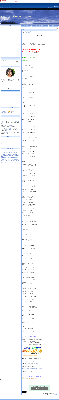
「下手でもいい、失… (4, 110)
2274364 (56, 6)
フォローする (10, 88)
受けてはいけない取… (4, 113)
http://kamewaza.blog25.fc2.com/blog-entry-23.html (32, 368)
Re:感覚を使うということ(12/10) (9, 132)
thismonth (10, 103)
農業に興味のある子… (4, 111)
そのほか (3, 1)
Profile (10, 66)
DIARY (4, 7)
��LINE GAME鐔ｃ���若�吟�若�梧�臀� (9, 154)
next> (14, 103)
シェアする (29, 391)
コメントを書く (54, 394)
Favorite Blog (10, 107)
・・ (2, 145)
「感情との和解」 (25, 29)
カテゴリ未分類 (27, 32)
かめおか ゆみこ (3, 121)
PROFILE (8, 7)
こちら (32, 361)
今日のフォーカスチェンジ (28, 338)
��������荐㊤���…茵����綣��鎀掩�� (10, 159)
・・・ (3, 146)
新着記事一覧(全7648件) (40, 25)
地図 (1, 143)
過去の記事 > (53, 25)
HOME (1, 7)
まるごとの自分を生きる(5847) (28, 31)
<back (6, 103)
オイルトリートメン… (4, 112)
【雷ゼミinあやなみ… (4, 108)
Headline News (10, 148)
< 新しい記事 (25, 25)
